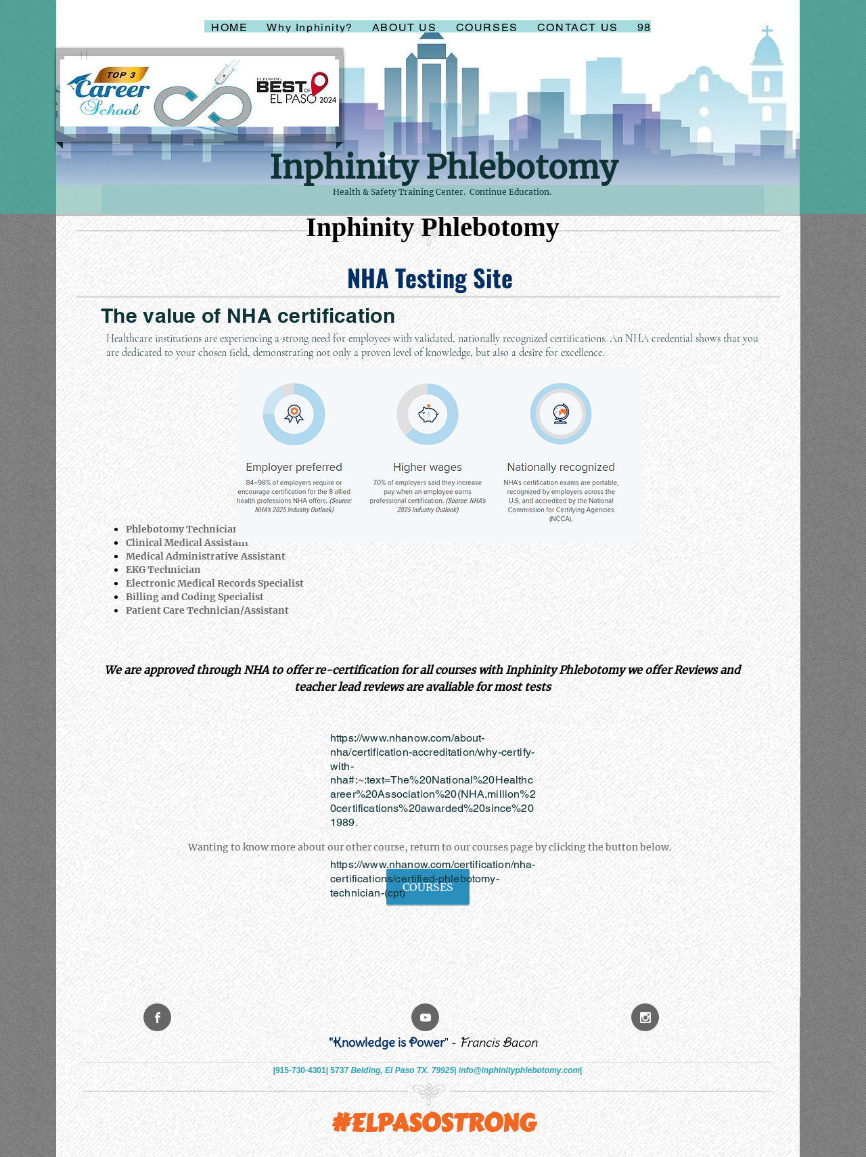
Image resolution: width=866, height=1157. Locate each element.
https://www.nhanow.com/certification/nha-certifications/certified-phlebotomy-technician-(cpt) (433, 878)
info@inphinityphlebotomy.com (519, 1070)
